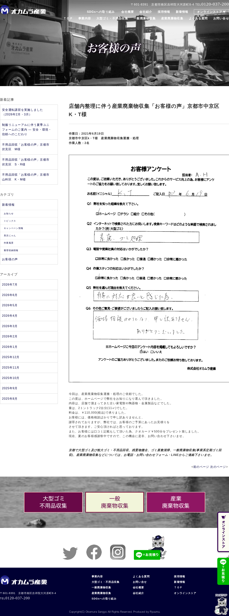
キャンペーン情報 (13, 228)
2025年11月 (11, 367)
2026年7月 (10, 284)
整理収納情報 (11, 250)
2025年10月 (11, 378)
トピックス (10, 221)
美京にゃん (10, 235)
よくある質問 (198, 18)
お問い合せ (221, 18)
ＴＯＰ (68, 18)
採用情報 (164, 11)
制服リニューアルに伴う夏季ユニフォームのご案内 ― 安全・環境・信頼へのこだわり (27, 129)
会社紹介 (145, 11)
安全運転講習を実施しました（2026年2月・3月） (22, 112)
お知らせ (9, 213)
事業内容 (84, 18)
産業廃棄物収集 (172, 18)
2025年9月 (10, 388)
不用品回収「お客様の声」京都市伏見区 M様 (25, 147)
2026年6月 (10, 295)
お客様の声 (10, 259)
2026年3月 (10, 326)
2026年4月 (10, 315)
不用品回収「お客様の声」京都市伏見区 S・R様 (25, 162)
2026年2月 (10, 336)
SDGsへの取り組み (101, 11)
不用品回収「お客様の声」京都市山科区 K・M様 (25, 177)
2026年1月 (10, 346)
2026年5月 (10, 305)
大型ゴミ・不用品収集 (112, 18)
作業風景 (9, 243)
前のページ (201, 466)
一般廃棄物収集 (145, 18)
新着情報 (182, 11)
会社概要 (127, 11)
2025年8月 (10, 398)
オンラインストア (209, 11)
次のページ (218, 466)
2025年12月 (11, 357)
